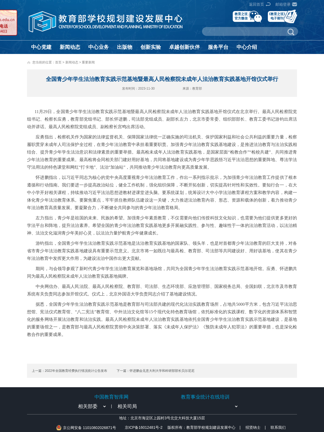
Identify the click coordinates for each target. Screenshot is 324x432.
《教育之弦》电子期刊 (277, 16)
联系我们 (278, 427)
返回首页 (256, 4)
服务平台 (218, 47)
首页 (58, 62)
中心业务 (98, 47)
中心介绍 (247, 47)
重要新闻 (88, 62)
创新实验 (150, 47)
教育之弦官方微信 (241, 16)
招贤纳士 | (255, 427)
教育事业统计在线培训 (205, 397)
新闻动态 (70, 47)
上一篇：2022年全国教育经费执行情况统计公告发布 (69, 371)
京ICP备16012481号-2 (144, 427)
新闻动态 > (73, 62)
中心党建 (41, 47)
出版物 (124, 47)
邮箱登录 (283, 4)
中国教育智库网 (111, 397)
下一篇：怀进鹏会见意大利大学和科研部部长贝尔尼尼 (155, 371)
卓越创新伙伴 (184, 47)
